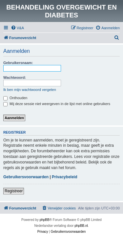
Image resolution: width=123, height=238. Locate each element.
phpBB (45, 220)
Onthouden (15, 98)
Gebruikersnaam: (18, 63)
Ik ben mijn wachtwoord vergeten (29, 90)
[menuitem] (17, 28)
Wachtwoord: (14, 77)
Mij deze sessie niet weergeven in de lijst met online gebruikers (56, 104)
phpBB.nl (81, 225)
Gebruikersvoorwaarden (26, 177)
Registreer (14, 191)
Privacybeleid (64, 177)
